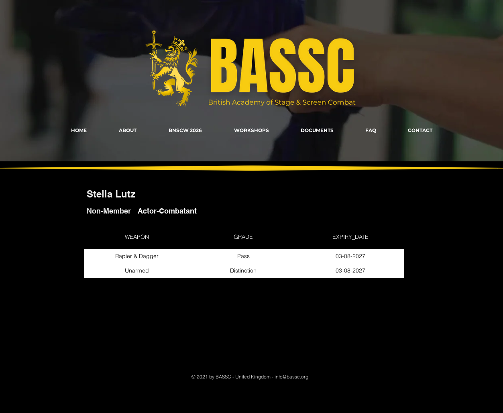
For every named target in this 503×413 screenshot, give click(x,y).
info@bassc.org (291, 377)
